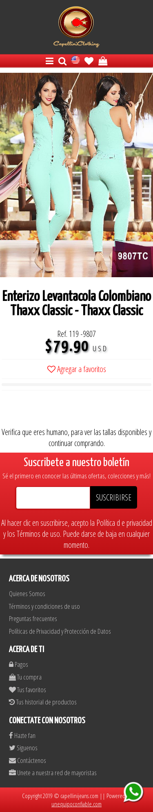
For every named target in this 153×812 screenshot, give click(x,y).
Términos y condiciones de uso (44, 606)
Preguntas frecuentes (33, 618)
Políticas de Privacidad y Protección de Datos (60, 631)
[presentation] (64, 410)
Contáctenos (27, 760)
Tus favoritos (27, 689)
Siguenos (23, 747)
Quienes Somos (27, 593)
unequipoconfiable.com (76, 804)
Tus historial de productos (43, 702)
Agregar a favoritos (76, 369)
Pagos (18, 664)
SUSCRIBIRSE (113, 497)
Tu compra (25, 677)
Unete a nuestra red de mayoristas (53, 772)
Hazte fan (22, 735)
